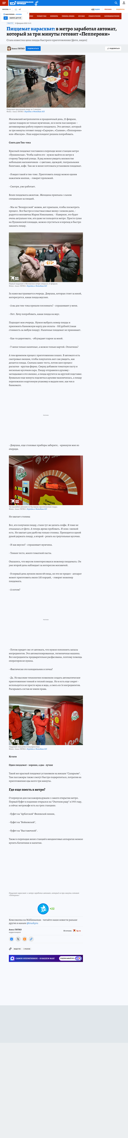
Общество (10, 23)
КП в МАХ (81, 16)
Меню (3, 3)
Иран (31, 16)
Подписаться (33, 48)
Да (6, 18)
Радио (97, 9)
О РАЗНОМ (27, 949)
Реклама (108, 9)
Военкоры (54, 16)
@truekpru (32, 923)
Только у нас (41, 16)
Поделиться (113, 48)
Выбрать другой (15, 18)
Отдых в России (94, 16)
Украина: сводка (68, 16)
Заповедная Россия (111, 16)
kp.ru (78, 930)
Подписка (120, 9)
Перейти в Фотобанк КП (34, 112)
